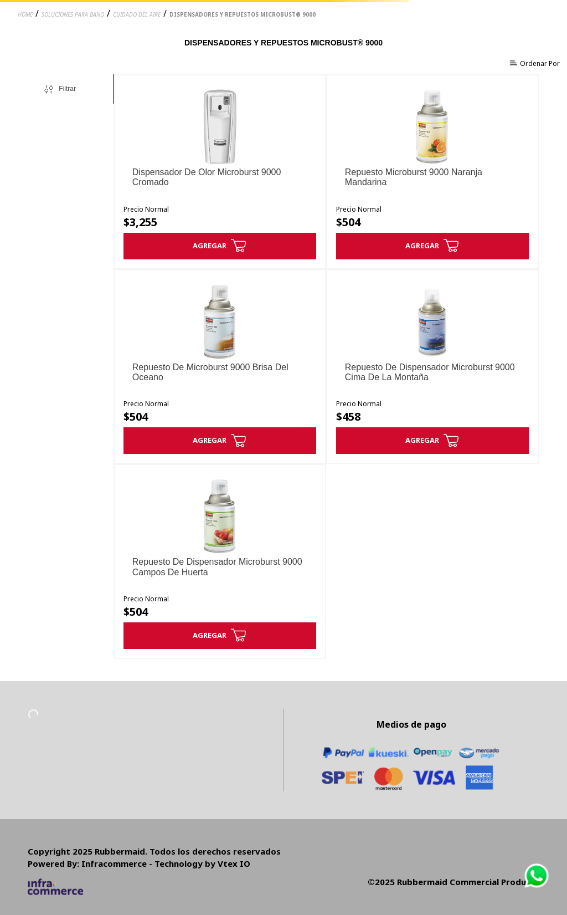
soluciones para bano (73, 14)
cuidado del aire (137, 14)
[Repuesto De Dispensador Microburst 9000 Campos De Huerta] (220, 561)
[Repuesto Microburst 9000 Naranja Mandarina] (432, 171)
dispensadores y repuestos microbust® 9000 (242, 14)
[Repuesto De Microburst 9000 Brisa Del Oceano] (220, 366)
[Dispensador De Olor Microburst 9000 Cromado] (220, 171)
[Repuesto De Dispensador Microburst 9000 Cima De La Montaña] (432, 366)
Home (25, 14)
